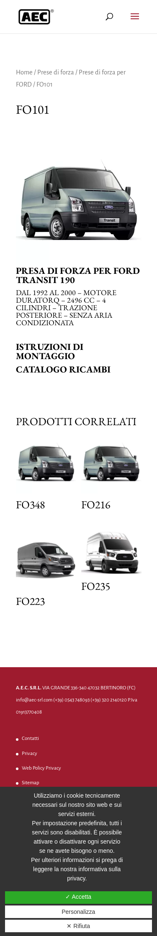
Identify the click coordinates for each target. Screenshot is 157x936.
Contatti (30, 738)
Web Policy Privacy (41, 768)
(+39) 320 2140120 (108, 700)
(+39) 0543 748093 (71, 700)
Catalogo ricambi (63, 369)
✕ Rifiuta (78, 926)
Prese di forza (55, 72)
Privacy (29, 753)
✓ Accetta (78, 896)
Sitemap (30, 783)
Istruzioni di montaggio (49, 351)
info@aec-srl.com (34, 700)
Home (24, 72)
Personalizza (78, 911)
